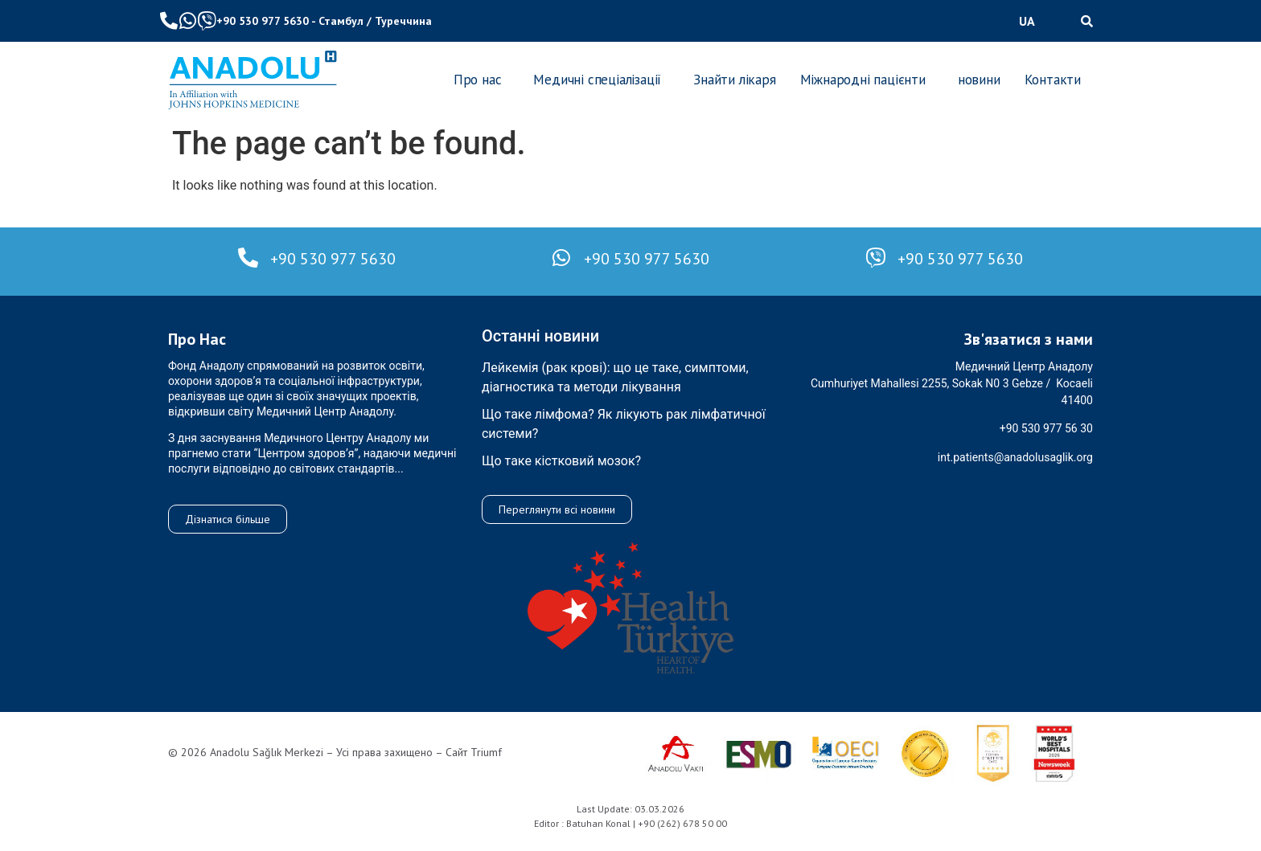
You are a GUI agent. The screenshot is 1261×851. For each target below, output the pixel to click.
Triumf (486, 752)
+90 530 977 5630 (262, 21)
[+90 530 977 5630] (248, 258)
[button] (1031, 20)
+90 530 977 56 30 (1046, 428)
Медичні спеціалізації (597, 79)
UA (1027, 21)
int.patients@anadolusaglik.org (1015, 457)
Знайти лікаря (734, 79)
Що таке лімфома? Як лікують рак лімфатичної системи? (624, 424)
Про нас (478, 79)
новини (979, 79)
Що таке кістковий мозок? (561, 460)
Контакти (1053, 79)
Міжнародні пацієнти (863, 79)
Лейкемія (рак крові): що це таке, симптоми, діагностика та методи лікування (615, 377)
